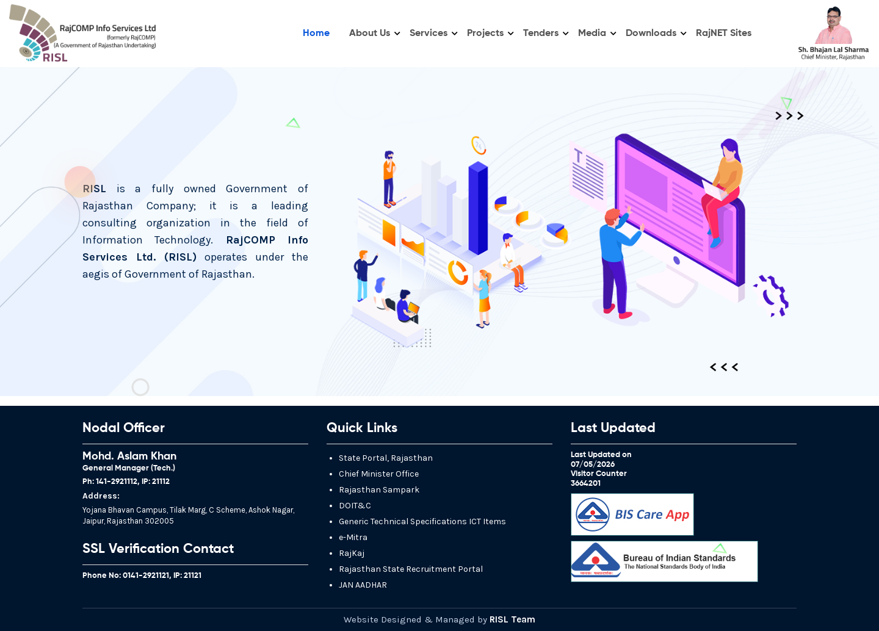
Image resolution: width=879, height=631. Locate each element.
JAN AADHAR (363, 585)
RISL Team (512, 619)
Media (592, 33)
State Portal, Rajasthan (386, 458)
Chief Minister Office (379, 474)
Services (428, 33)
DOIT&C (355, 505)
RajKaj (351, 553)
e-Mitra (353, 537)
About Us (369, 33)
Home (316, 33)
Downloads (651, 33)
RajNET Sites (723, 33)
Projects (485, 33)
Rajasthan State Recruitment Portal (411, 569)
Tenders (541, 33)
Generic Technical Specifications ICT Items (422, 521)
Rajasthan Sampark (379, 490)
